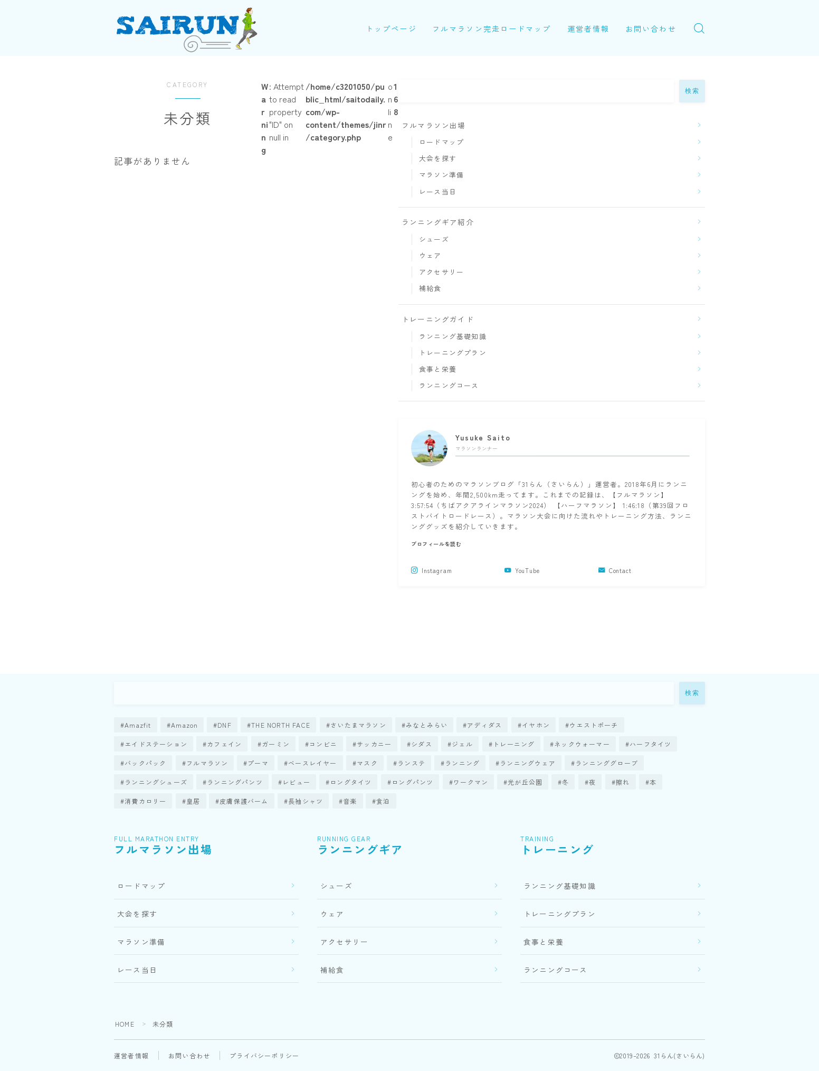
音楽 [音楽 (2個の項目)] (350, 800)
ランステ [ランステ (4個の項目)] (411, 762)
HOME (125, 1023)
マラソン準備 (441, 175)
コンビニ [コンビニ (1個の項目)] (323, 743)
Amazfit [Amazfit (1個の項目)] (138, 724)
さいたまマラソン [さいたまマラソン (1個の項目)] (358, 724)
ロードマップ (441, 142)
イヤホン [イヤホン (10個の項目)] (536, 724)
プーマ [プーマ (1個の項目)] (258, 762)
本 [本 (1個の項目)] (653, 781)
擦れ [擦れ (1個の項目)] (623, 781)
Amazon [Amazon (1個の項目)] (184, 724)
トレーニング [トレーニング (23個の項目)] (514, 743)
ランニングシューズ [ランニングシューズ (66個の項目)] (156, 781)
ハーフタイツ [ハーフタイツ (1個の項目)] (650, 743)
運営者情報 (588, 28)
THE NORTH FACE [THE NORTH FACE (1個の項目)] (281, 724)
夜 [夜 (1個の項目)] (592, 781)
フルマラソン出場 (434, 125)
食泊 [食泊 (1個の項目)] (384, 800)
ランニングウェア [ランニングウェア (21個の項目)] (528, 762)
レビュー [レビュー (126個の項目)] (296, 781)
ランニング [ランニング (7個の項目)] (462, 762)
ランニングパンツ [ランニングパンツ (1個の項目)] (235, 781)
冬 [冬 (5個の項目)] (566, 781)
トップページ (391, 28)
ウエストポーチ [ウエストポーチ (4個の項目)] (593, 724)
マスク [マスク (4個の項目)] (367, 762)
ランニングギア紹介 (438, 222)
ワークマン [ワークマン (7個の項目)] (470, 781)
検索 (692, 91)
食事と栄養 (437, 369)
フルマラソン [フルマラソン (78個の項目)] (207, 762)
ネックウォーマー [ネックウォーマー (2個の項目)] (582, 743)
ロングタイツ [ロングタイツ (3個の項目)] (351, 781)
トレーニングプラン (453, 352)
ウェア (430, 255)
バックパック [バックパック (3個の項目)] (145, 762)
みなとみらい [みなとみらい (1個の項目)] (426, 724)
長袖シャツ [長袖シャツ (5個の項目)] (305, 800)
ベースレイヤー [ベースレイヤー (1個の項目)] (312, 762)
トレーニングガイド (438, 319)
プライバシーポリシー (264, 1055)
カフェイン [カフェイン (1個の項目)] (224, 743)
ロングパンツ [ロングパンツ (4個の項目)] (412, 781)
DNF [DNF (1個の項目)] (225, 724)
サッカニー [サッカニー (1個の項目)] (374, 743)
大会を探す (437, 158)
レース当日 (437, 191)
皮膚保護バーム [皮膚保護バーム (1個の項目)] (244, 800)
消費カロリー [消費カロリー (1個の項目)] (145, 800)
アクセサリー (441, 272)
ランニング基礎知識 (453, 336)
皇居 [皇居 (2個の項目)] (193, 800)
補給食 (430, 288)
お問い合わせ (651, 28)
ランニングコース (449, 385)
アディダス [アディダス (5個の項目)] (484, 724)
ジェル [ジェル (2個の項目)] (462, 743)
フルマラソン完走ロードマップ (491, 28)
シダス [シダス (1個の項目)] (422, 743)
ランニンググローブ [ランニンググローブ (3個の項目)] (606, 762)
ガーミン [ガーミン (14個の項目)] (276, 743)
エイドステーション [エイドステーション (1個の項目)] (156, 743)
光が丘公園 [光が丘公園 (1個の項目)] (525, 781)
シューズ (434, 239)
